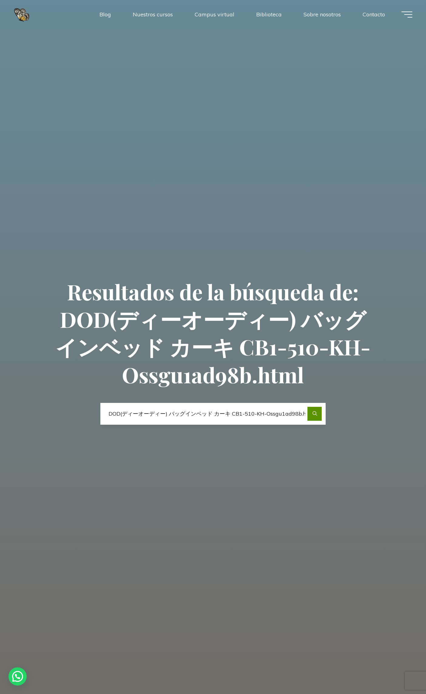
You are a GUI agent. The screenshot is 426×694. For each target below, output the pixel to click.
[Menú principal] (406, 15)
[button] (17, 676)
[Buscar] (314, 414)
